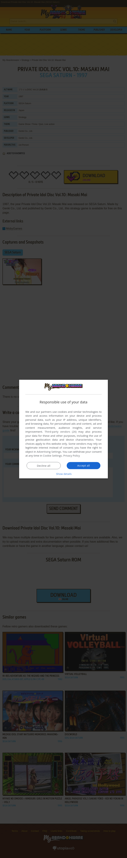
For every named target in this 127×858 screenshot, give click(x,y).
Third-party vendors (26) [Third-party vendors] (60, 431)
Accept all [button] (83, 465)
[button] (63, 474)
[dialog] (63, 429)
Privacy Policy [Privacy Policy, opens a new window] (71, 455)
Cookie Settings (52, 455)
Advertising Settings (49, 451)
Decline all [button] (43, 465)
